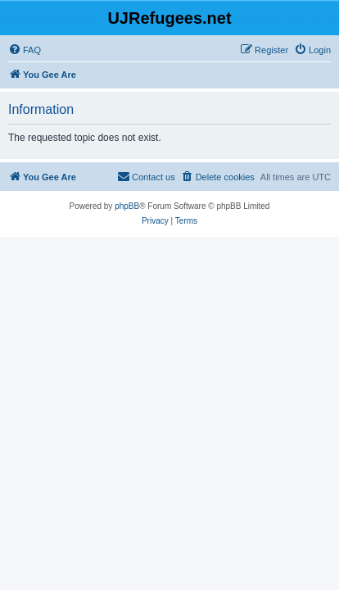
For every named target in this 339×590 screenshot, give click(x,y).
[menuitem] (24, 50)
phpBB (127, 206)
